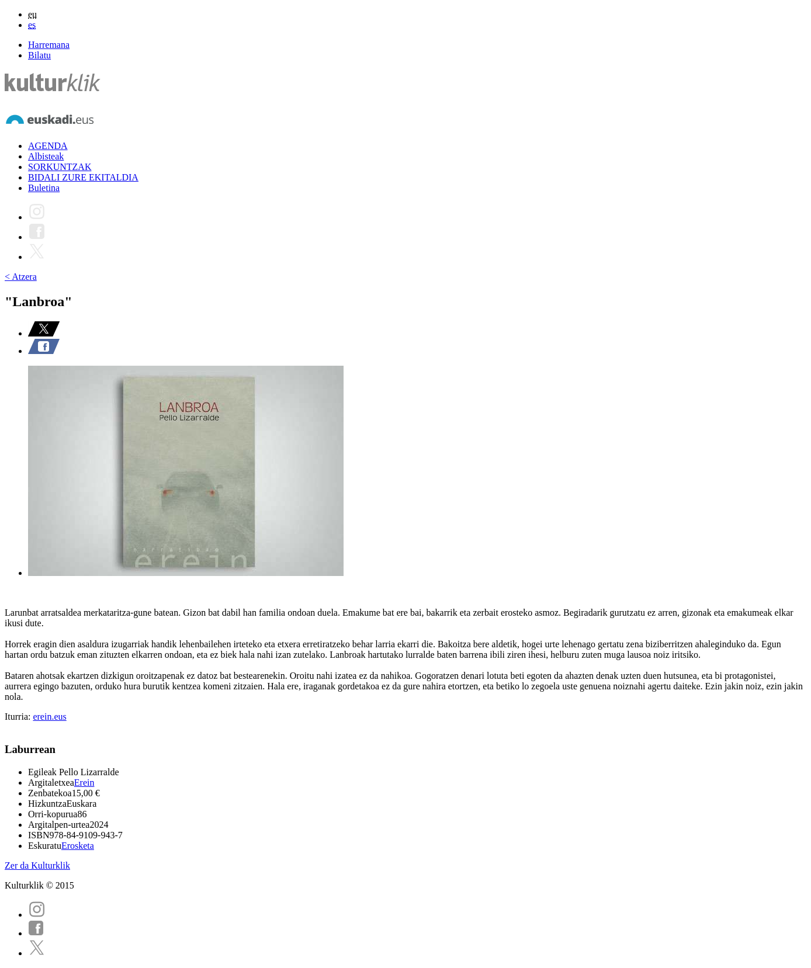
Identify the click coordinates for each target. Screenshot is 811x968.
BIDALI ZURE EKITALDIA (83, 177)
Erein (84, 782)
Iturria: (19, 716)
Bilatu (39, 55)
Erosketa (77, 846)
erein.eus (49, 716)
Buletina (44, 188)
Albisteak (46, 156)
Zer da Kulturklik (37, 865)
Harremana (49, 45)
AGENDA (48, 146)
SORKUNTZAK (59, 167)
